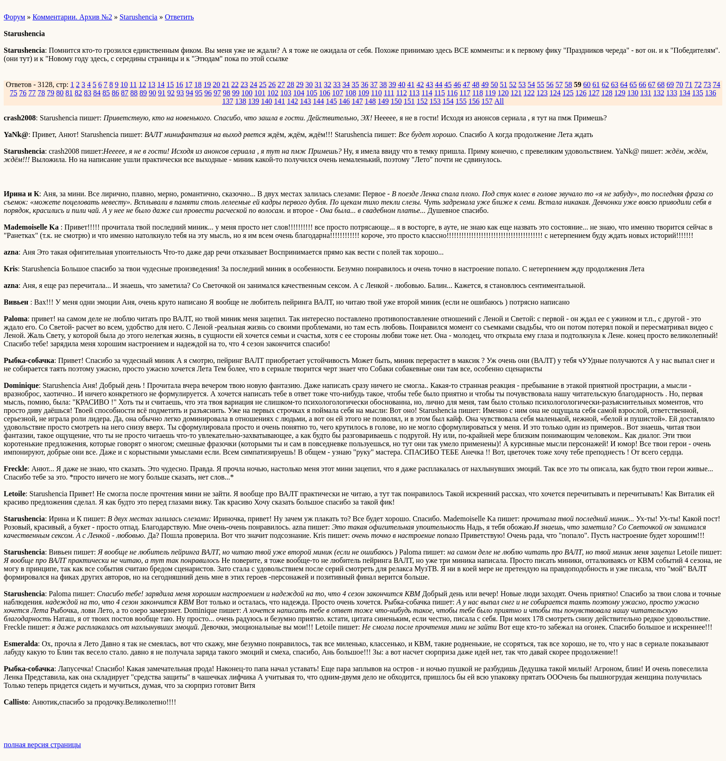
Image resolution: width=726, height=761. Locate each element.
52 (512, 84)
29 (299, 84)
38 (383, 84)
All (499, 101)
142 (292, 101)
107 (337, 93)
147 (357, 101)
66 (642, 84)
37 (373, 84)
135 (697, 93)
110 (376, 93)
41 (410, 84)
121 (516, 93)
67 (651, 84)
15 (170, 84)
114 (426, 93)
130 (632, 93)
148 (370, 101)
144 (318, 101)
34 (346, 84)
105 (311, 93)
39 (392, 84)
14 (160, 84)
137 (227, 101)
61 (596, 84)
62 (605, 84)
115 (439, 93)
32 (327, 84)
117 (465, 93)
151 (409, 101)
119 (490, 93)
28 (290, 84)
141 (279, 101)
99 (235, 93)
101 (259, 93)
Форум (14, 17)
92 (171, 93)
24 (253, 84)
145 (331, 101)
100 (246, 93)
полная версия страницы (42, 745)
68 (660, 84)
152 (422, 101)
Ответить (179, 17)
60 (586, 84)
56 (549, 84)
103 (285, 93)
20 (216, 84)
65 (633, 84)
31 (318, 84)
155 (461, 101)
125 (568, 93)
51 (503, 84)
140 (266, 101)
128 (607, 93)
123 (542, 93)
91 (161, 93)
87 (124, 93)
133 (671, 93)
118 (477, 93)
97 (217, 93)
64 (623, 84)
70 (679, 84)
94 (189, 93)
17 (188, 84)
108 (350, 93)
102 (272, 93)
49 (484, 84)
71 (688, 84)
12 (142, 84)
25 (262, 84)
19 (207, 84)
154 (448, 101)
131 (645, 93)
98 (226, 93)
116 (452, 93)
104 (298, 93)
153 (435, 101)
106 (324, 93)
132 (658, 93)
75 (13, 93)
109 (363, 93)
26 (271, 84)
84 (96, 93)
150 (396, 101)
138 (240, 101)
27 (281, 84)
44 (438, 84)
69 (670, 84)
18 (197, 84)
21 (225, 84)
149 (383, 101)
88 (134, 93)
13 (151, 84)
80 (59, 93)
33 (336, 84)
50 (494, 84)
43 (429, 84)
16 (179, 84)
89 (143, 93)
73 (707, 84)
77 (32, 93)
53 (522, 84)
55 (540, 84)
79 (50, 93)
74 (716, 84)
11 (133, 84)
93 (180, 93)
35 (355, 84)
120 (503, 93)
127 (594, 93)
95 (198, 93)
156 (474, 101)
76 (22, 93)
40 (401, 84)
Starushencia (138, 17)
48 (475, 84)
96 (208, 93)
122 (529, 93)
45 (447, 84)
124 (555, 93)
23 (244, 84)
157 (487, 101)
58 (568, 84)
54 (531, 84)
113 (414, 93)
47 (466, 84)
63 (614, 84)
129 (620, 93)
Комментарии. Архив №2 (72, 17)
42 (420, 84)
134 (684, 93)
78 (41, 93)
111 (389, 93)
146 (344, 101)
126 (581, 93)
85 (106, 93)
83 (87, 93)
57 (559, 84)
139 (253, 101)
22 (234, 84)
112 (401, 93)
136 (710, 93)
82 (78, 93)
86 (115, 93)
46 (457, 84)
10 (124, 84)
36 (364, 84)
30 (309, 84)
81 (69, 93)
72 (697, 84)
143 (305, 101)
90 (152, 93)
